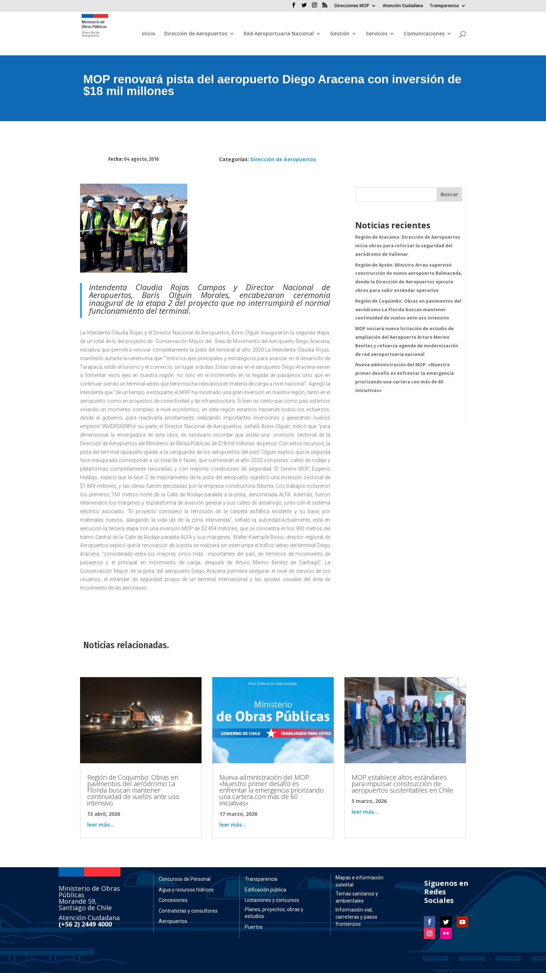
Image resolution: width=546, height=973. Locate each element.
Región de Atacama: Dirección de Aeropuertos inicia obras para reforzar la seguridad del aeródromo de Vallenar (407, 245)
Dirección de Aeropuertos (195, 34)
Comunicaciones (424, 34)
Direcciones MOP (351, 6)
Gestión (339, 34)
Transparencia (444, 6)
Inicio (148, 34)
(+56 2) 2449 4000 (85, 924)
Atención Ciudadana (403, 6)
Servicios (376, 34)
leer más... (100, 824)
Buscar (449, 194)
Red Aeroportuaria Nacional (279, 34)
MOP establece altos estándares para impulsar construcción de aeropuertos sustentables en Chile (402, 783)
